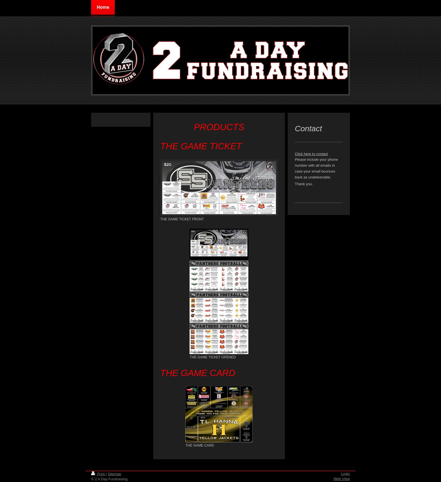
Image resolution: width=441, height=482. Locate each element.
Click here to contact (311, 154)
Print (98, 474)
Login (345, 474)
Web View (342, 479)
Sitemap (114, 474)
